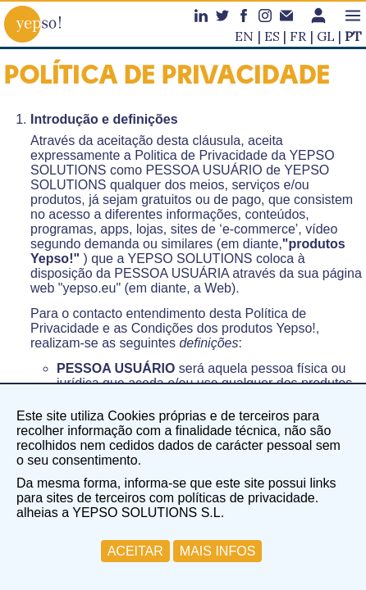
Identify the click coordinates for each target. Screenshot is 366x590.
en (244, 36)
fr (298, 36)
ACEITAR (135, 551)
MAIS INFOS (217, 551)
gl (326, 36)
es (272, 36)
